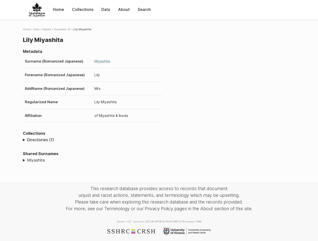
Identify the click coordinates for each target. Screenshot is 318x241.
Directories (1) (40, 139)
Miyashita (102, 61)
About (124, 9)
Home (58, 9)
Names (46, 29)
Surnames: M (62, 29)
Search (144, 9)
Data (105, 9)
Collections (82, 9)
